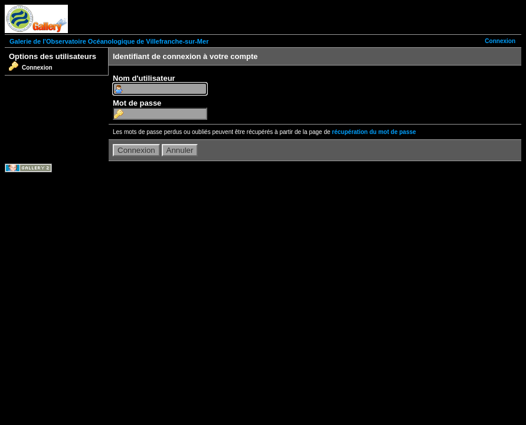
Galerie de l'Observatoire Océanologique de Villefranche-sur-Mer (108, 41)
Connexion (500, 41)
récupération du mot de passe (374, 132)
